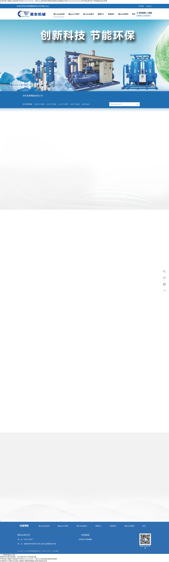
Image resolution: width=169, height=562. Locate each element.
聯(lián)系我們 (129, 526)
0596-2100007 (165, 272)
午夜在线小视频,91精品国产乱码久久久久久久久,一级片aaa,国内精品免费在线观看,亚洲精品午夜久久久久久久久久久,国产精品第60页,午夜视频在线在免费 (53, 1)
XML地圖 (55, 551)
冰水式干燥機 (63, 104)
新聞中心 (98, 526)
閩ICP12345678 (46, 551)
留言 (144, 526)
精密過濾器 (86, 104)
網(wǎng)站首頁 (44, 526)
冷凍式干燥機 (51, 104)
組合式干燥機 (74, 104)
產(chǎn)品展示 (82, 526)
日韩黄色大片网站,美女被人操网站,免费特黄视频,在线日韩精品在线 (23, 561)
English (149, 6)
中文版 (141, 6)
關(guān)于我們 (63, 526)
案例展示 (113, 526)
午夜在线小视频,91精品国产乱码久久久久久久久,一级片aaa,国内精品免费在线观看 (28, 559)
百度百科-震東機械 (85, 539)
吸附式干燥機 (39, 104)
